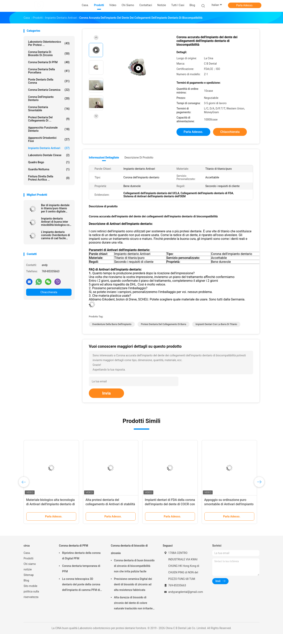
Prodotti (28, 558)
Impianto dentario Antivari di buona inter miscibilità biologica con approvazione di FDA (56, 221)
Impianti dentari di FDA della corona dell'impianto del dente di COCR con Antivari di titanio (170, 504)
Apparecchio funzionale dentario (49, 129)
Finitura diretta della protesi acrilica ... (49, 178)
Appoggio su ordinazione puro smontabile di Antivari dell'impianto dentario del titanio (229, 504)
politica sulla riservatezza (31, 594)
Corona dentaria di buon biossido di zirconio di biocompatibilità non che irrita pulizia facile (134, 566)
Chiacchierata (48, 292)
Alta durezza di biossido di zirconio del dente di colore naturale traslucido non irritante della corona (133, 603)
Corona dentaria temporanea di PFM (81, 568)
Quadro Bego (49, 162)
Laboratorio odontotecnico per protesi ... (49, 43)
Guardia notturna (49, 169)
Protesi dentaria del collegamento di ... (49, 119)
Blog (26, 580)
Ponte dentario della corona (49, 81)
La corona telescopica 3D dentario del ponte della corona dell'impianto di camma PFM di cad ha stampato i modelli (81, 585)
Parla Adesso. (244, 5)
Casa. (27, 552)
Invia (106, 393)
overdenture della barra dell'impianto (111, 324)
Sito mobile (30, 586)
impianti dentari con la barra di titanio (216, 324)
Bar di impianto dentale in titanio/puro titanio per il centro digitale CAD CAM (55, 208)
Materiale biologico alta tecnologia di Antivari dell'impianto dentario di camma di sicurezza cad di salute (50, 504)
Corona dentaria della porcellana (49, 71)
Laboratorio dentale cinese (49, 155)
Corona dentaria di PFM (49, 62)
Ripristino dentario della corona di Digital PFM (81, 555)
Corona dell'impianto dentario (49, 98)
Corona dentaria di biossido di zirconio (49, 53)
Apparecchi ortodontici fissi (49, 139)
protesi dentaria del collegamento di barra (163, 324)
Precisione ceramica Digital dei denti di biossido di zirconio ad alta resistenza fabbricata (133, 584)
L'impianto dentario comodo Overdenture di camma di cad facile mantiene (55, 235)
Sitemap (29, 575)
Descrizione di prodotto (138, 157)
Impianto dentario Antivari (49, 148)
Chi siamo (30, 563)
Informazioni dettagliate (104, 157)
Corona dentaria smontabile (49, 109)
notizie (28, 569)
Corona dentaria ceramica (49, 90)
